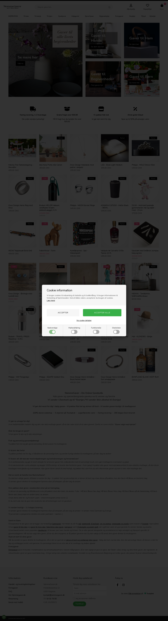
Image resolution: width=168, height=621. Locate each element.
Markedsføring (74, 330)
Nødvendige (52, 330)
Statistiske (116, 330)
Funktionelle (96, 330)
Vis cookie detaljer (84, 320)
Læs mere (51, 300)
